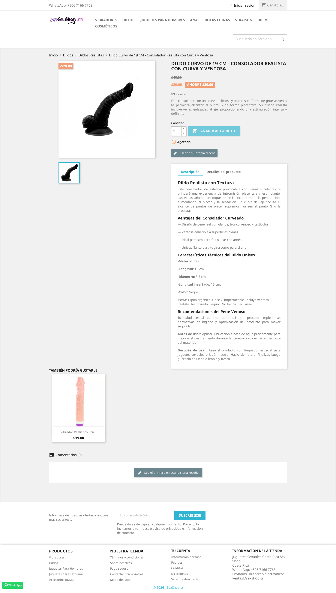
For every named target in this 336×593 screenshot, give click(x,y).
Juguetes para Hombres (163, 20)
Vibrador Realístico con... (79, 432)
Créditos (177, 568)
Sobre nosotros (121, 563)
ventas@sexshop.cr (248, 578)
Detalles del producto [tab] (224, 171)
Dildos (128, 20)
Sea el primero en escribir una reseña (168, 472)
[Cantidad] (176, 131)
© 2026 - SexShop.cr (168, 587)
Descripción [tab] (190, 171)
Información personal (186, 557)
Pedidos (177, 562)
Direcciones (179, 574)
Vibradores (106, 20)
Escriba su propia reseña (194, 153)
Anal (195, 20)
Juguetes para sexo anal (66, 574)
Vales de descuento (185, 579)
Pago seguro (119, 568)
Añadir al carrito (213, 131)
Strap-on (243, 20)
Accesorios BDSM (61, 580)
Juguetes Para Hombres (66, 568)
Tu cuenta (180, 550)
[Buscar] (260, 38)
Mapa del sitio (120, 580)
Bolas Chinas (217, 20)
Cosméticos (106, 26)
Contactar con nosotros (126, 574)
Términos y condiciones (127, 557)
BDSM (263, 20)
